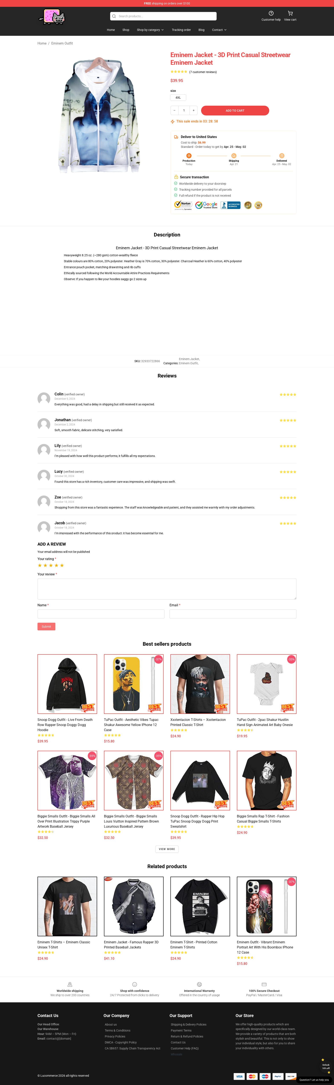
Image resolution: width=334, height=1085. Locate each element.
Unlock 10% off (326, 1066)
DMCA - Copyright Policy (121, 1042)
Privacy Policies (115, 1036)
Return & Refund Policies (187, 1036)
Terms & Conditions (117, 1030)
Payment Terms (181, 1030)
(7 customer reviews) (203, 72)
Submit (46, 626)
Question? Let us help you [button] (314, 1079)
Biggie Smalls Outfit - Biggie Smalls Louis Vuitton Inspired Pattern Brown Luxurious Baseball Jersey (131, 821)
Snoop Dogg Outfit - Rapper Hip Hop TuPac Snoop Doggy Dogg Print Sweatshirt (197, 821)
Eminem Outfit (62, 43)
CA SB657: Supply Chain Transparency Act (132, 1048)
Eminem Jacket (189, 359)
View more (167, 849)
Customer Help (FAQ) (185, 1048)
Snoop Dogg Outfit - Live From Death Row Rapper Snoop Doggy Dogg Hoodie (65, 725)
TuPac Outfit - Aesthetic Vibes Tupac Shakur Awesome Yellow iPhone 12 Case (131, 725)
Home (41, 43)
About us (111, 1024)
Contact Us (178, 1042)
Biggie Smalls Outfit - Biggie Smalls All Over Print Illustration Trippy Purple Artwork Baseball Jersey (66, 821)
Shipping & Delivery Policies (188, 1024)
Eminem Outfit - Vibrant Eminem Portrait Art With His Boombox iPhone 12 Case (265, 947)
